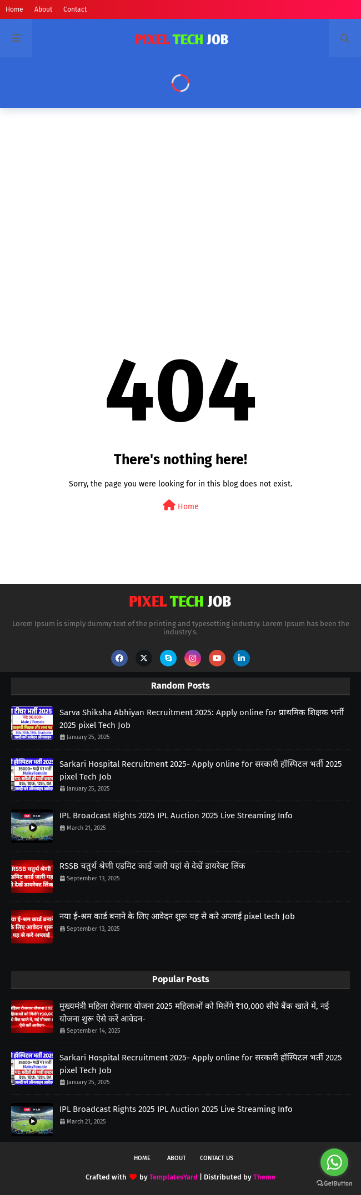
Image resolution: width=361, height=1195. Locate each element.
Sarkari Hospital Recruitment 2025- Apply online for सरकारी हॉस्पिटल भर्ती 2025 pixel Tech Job (200, 770)
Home (14, 9)
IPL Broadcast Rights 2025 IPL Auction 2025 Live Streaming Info (176, 815)
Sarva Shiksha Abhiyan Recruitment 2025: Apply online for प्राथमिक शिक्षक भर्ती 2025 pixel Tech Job (201, 718)
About (43, 9)
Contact (75, 9)
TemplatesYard (173, 1177)
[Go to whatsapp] (334, 1162)
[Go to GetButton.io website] (334, 1183)
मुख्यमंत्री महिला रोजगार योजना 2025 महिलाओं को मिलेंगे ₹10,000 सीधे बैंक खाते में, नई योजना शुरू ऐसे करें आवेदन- (194, 1012)
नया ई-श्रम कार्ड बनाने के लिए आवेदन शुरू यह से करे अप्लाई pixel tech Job (177, 916)
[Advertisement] (180, 202)
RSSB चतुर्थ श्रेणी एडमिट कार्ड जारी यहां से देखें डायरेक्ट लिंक (152, 866)
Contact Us (216, 1158)
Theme (264, 1177)
